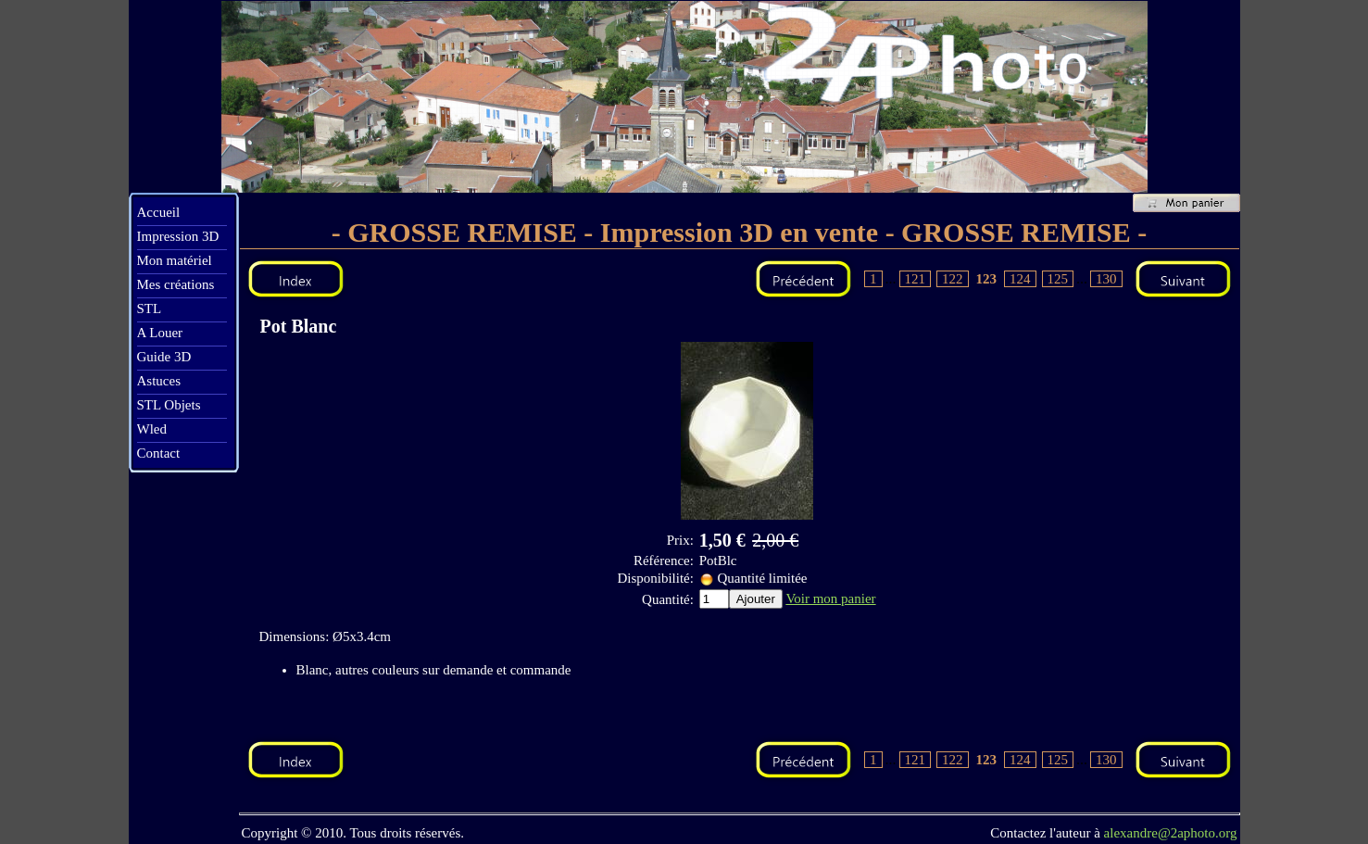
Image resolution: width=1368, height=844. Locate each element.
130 (1106, 278)
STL (149, 308)
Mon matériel (174, 260)
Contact (159, 453)
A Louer (160, 332)
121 (915, 278)
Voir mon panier (830, 598)
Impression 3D (178, 236)
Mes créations (176, 284)
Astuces (159, 380)
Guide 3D (164, 356)
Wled (152, 429)
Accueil (159, 212)
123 (987, 278)
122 (952, 278)
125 (1058, 278)
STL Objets (169, 404)
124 (1020, 278)
